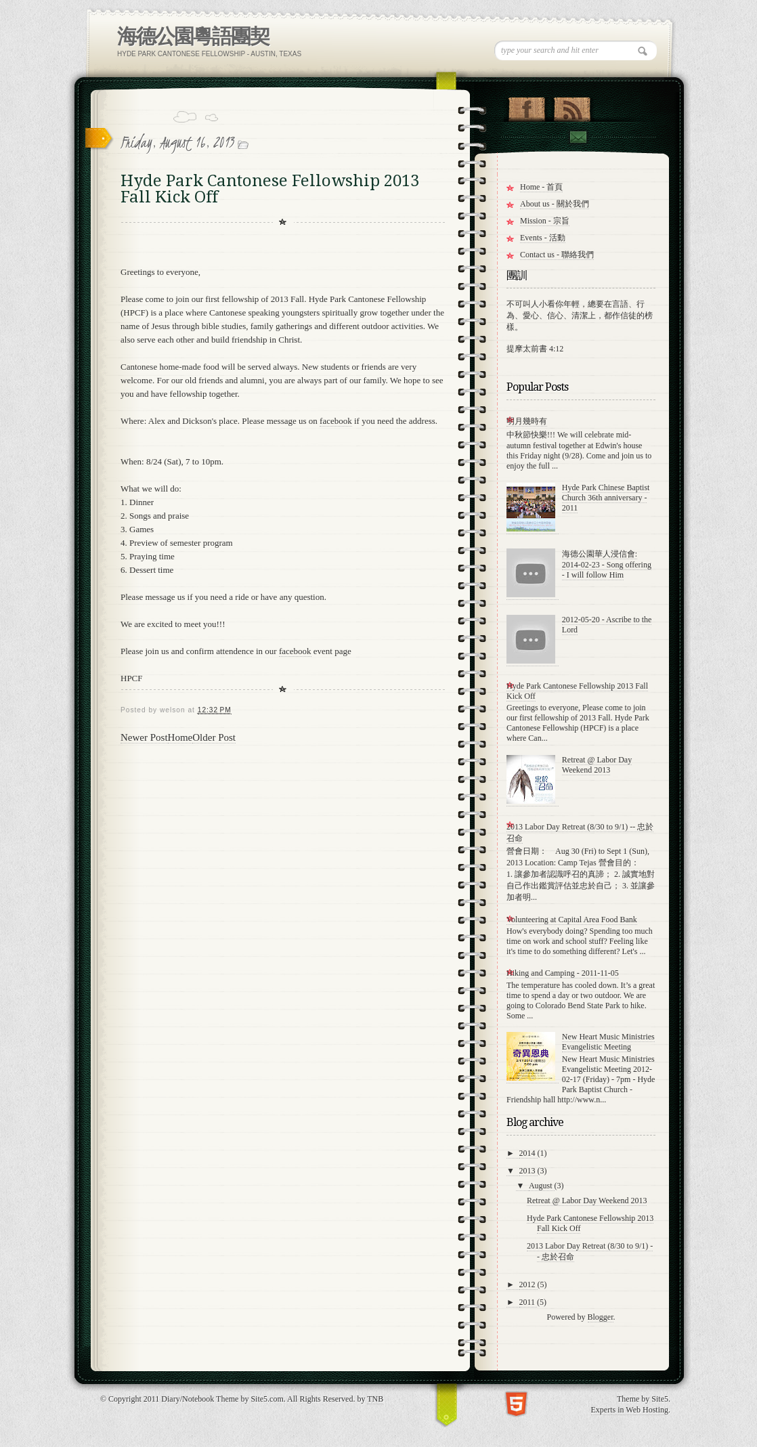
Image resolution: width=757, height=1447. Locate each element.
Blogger (600, 1317)
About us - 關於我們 (554, 204)
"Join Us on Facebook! (526, 106)
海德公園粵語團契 (193, 36)
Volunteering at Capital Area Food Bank (571, 919)
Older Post (214, 737)
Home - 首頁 (541, 187)
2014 (528, 1153)
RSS (571, 106)
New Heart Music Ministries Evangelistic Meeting (608, 1042)
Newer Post (144, 737)
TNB (375, 1399)
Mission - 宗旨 (544, 220)
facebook (336, 421)
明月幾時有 (526, 421)
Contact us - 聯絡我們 (557, 254)
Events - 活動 (542, 237)
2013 (528, 1170)
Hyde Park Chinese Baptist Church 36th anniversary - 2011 (606, 498)
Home (180, 737)
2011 (528, 1302)
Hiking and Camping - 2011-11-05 (562, 973)
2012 (528, 1284)
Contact (577, 137)
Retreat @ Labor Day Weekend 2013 (597, 765)
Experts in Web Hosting (629, 1409)
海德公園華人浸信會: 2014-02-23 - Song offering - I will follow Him (606, 564)
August (542, 1185)
